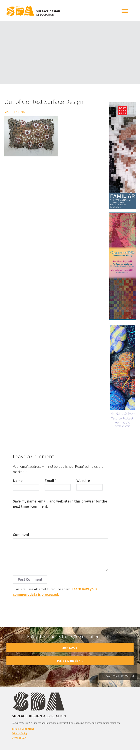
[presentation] (40, 521)
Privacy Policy (19, 733)
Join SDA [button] (70, 648)
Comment (21, 534)
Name (18, 480)
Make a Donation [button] (70, 661)
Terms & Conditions (23, 728)
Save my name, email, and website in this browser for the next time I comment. (60, 504)
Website (83, 480)
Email (49, 480)
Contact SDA (19, 737)
